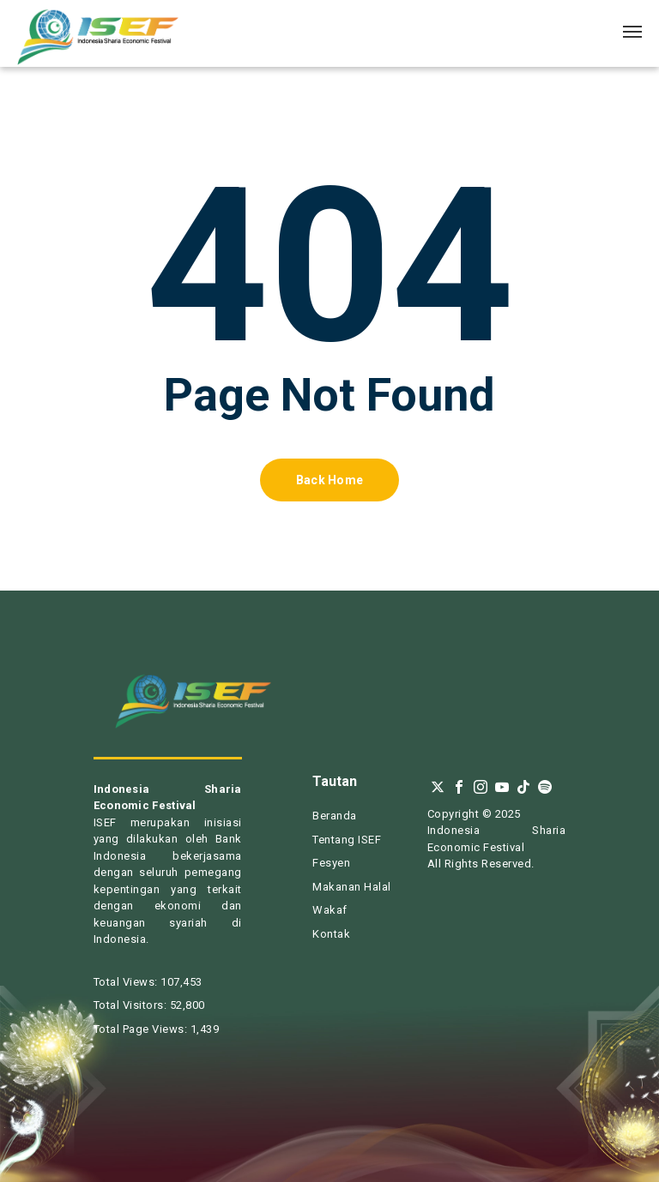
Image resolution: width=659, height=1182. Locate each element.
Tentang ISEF (346, 839)
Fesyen (331, 862)
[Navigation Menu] (632, 30)
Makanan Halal (351, 886)
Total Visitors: (132, 1005)
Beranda (334, 815)
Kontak (331, 933)
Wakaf (330, 909)
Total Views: (127, 981)
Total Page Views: (142, 1029)
